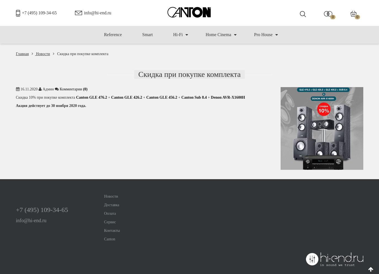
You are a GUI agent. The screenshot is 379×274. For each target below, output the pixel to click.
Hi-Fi (180, 34)
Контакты (112, 231)
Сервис (110, 222)
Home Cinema (221, 34)
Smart (147, 34)
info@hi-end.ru (97, 12)
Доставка (111, 205)
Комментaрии (74, 89)
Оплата (110, 213)
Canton (109, 239)
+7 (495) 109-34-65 (39, 12)
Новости (41, 54)
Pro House (266, 34)
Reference (113, 34)
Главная (22, 54)
